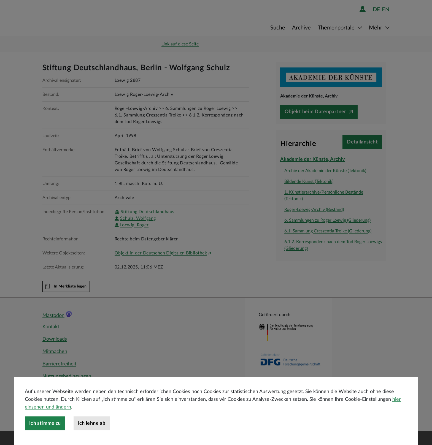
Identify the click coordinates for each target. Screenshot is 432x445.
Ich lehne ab (91, 437)
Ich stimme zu (45, 437)
